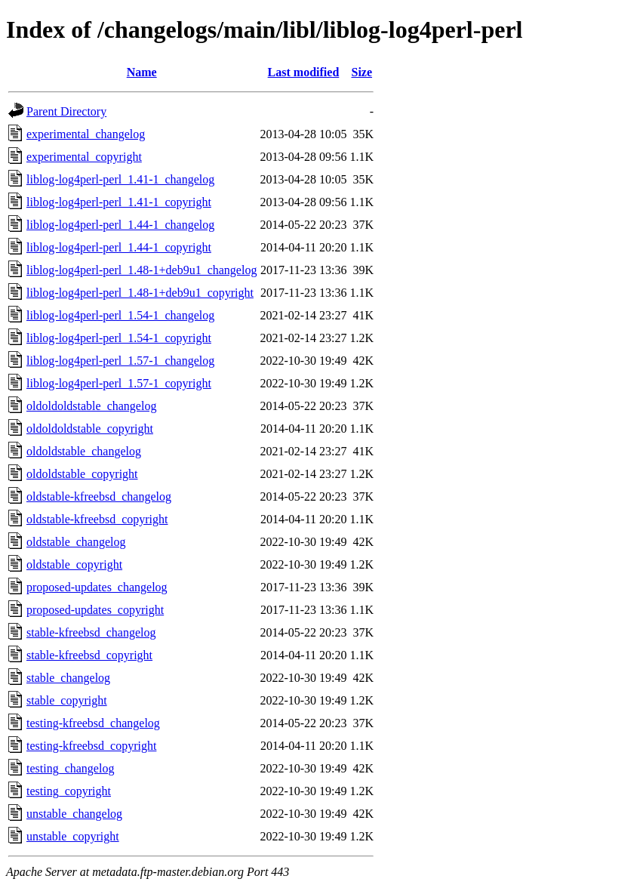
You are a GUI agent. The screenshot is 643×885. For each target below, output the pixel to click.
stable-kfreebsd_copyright (89, 655)
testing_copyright (68, 791)
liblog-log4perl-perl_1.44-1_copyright (118, 247)
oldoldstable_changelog (83, 451)
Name (142, 72)
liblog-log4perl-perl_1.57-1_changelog (120, 360)
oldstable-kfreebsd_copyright (97, 519)
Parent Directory (66, 111)
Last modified (304, 72)
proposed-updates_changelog (97, 587)
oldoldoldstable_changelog (91, 405)
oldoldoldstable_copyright (89, 428)
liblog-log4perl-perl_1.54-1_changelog (120, 315)
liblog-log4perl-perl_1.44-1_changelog (120, 224)
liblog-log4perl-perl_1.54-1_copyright (118, 337)
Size (362, 72)
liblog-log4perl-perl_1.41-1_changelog (120, 179)
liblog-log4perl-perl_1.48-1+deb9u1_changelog (141, 270)
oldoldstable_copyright (82, 473)
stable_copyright (66, 700)
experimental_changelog (85, 134)
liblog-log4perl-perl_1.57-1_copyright (118, 383)
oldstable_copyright (74, 564)
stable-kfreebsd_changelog (90, 632)
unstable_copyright (72, 836)
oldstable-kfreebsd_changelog (98, 496)
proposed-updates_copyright (95, 609)
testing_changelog (70, 768)
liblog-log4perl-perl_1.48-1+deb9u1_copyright (140, 292)
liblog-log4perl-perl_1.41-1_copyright (118, 202)
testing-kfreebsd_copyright (91, 745)
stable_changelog (68, 677)
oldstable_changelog (76, 541)
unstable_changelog (74, 813)
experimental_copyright (84, 156)
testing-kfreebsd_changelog (93, 723)
